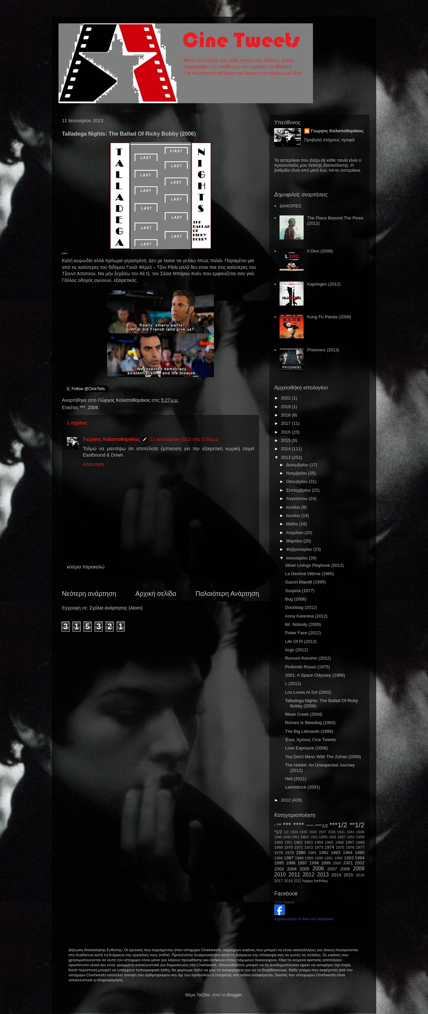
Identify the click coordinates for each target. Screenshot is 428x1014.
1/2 (286, 832)
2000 (337, 863)
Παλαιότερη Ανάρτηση (227, 593)
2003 (279, 868)
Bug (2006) (295, 599)
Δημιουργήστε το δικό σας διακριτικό (303, 919)
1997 (302, 862)
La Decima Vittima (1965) (309, 573)
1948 (287, 837)
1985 (359, 852)
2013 (286, 457)
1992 (338, 858)
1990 (319, 858)
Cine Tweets (284, 902)
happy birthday (315, 880)
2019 (286, 406)
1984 (347, 852)
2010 (280, 874)
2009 (358, 868)
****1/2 (321, 825)
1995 (279, 862)
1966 (339, 842)
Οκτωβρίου (297, 481)
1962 (298, 842)
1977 (360, 847)
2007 (332, 868)
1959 (360, 837)
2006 (93, 407)
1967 (349, 842)
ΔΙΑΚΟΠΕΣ (290, 205)
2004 (292, 868)
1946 (278, 837)
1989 (309, 858)
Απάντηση (93, 464)
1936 (313, 832)
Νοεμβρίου (297, 473)
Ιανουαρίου (297, 557)
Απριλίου (295, 532)
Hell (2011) (295, 778)
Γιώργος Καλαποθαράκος (124, 400)
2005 (304, 868)
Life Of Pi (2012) (301, 641)
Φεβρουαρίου (299, 549)
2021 (298, 881)
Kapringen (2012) (323, 284)
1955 (323, 837)
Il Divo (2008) (320, 251)
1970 (288, 847)
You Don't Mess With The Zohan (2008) (323, 756)
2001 (348, 862)
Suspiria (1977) (299, 590)
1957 (341, 837)
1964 (318, 842)
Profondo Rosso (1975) (307, 666)
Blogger (234, 994)
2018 (286, 414)
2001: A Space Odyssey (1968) (315, 675)
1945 (360, 832)
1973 (318, 847)
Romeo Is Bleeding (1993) (310, 722)
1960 (278, 842)
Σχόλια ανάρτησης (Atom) (116, 608)
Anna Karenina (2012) (306, 616)
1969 (278, 847)
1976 (350, 847)
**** (298, 825)
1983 (335, 852)
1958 (351, 837)
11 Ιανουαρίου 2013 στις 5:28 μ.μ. (184, 439)
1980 (301, 852)
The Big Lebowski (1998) (309, 731)
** (279, 825)
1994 (359, 857)
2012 (286, 800)
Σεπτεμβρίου (299, 490)
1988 (299, 858)
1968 (360, 842)
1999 (326, 862)
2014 (286, 448)
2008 (345, 868)
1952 (304, 837)
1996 (291, 862)
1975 (340, 847)
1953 (314, 837)
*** (82, 407)
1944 (350, 832)
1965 (329, 842)
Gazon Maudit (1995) (305, 581)
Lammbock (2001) (302, 787)
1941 (341, 832)
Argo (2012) (296, 649)
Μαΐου (292, 523)
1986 (278, 858)
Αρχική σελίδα (155, 593)
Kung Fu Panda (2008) (329, 316)
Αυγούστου (297, 498)
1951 (295, 837)
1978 (278, 852)
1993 (348, 857)
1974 (329, 847)
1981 (312, 852)
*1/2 (278, 831)
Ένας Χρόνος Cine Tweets (310, 739)
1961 (288, 842)
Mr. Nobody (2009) (303, 624)
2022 (286, 397)
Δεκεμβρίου (298, 464)
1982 (324, 852)
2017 (286, 423)
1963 (308, 842)
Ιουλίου (293, 507)
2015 (286, 440)
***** (310, 826)
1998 (314, 862)
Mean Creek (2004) (303, 714)
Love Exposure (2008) (306, 747)
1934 (294, 832)
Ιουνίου (293, 515)
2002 (359, 862)
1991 (328, 858)
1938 (331, 832)
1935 (303, 832)
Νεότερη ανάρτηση (89, 593)
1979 (289, 852)
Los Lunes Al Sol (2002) (308, 692)
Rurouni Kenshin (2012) (308, 658)
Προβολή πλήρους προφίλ (329, 139)
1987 (289, 857)
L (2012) (293, 683)
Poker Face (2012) (303, 632)
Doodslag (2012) (301, 607)
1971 (298, 847)
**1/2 (356, 825)
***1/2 (338, 825)
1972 (308, 847)
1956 (332, 837)
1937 (322, 832)
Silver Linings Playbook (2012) (314, 565)
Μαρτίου (295, 540)
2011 (294, 874)
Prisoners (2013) (323, 349)
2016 (286, 432)
